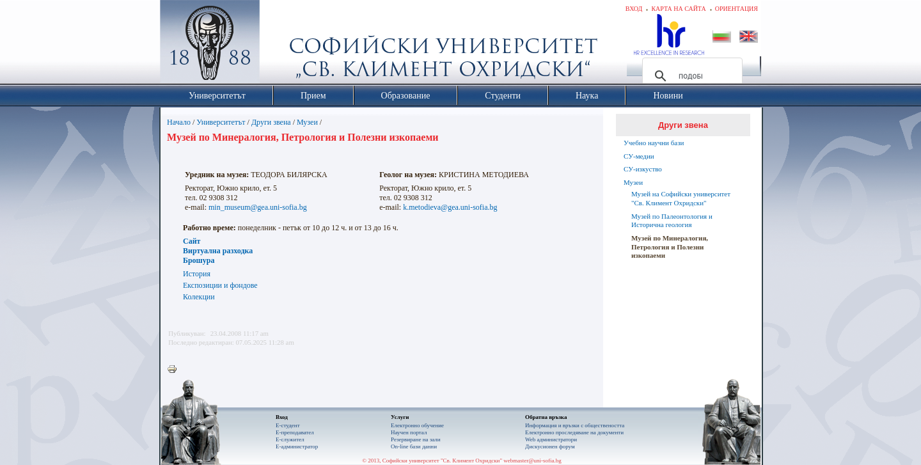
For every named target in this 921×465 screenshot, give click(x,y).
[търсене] (690, 76)
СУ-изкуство (643, 169)
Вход (634, 8)
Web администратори (551, 439)
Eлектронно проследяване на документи (574, 432)
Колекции (199, 296)
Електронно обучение (417, 425)
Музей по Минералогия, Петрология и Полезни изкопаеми (669, 247)
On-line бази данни (414, 446)
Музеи (307, 122)
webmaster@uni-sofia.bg (532, 460)
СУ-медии (639, 156)
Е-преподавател (295, 432)
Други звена (271, 122)
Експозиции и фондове (220, 285)
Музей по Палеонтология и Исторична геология (671, 220)
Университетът (220, 122)
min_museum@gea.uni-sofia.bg (258, 207)
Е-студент (288, 425)
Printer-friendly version (175, 369)
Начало (179, 122)
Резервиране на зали (416, 439)
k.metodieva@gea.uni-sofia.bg (450, 207)
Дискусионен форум (550, 446)
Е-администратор (297, 446)
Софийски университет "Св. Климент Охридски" (282, 45)
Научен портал (409, 432)
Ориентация (736, 8)
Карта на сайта (678, 8)
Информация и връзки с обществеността (574, 425)
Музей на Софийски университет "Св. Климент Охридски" (680, 198)
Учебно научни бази (654, 142)
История (196, 273)
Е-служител (290, 439)
